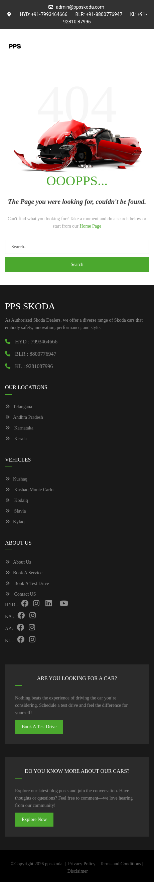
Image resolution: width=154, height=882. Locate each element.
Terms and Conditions (120, 863)
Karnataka (19, 427)
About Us (18, 562)
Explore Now (34, 819)
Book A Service (23, 572)
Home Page (90, 226)
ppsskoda (53, 863)
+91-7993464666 (49, 14)
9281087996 (39, 366)
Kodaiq (16, 500)
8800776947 (43, 354)
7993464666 (44, 341)
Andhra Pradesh (24, 417)
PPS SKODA (30, 306)
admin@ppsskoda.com (80, 7)
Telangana (18, 406)
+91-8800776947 (104, 14)
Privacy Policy (82, 863)
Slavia (15, 511)
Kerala (16, 438)
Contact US (20, 594)
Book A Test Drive (27, 583)
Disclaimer (77, 871)
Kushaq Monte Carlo (29, 489)
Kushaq (16, 479)
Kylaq (14, 521)
